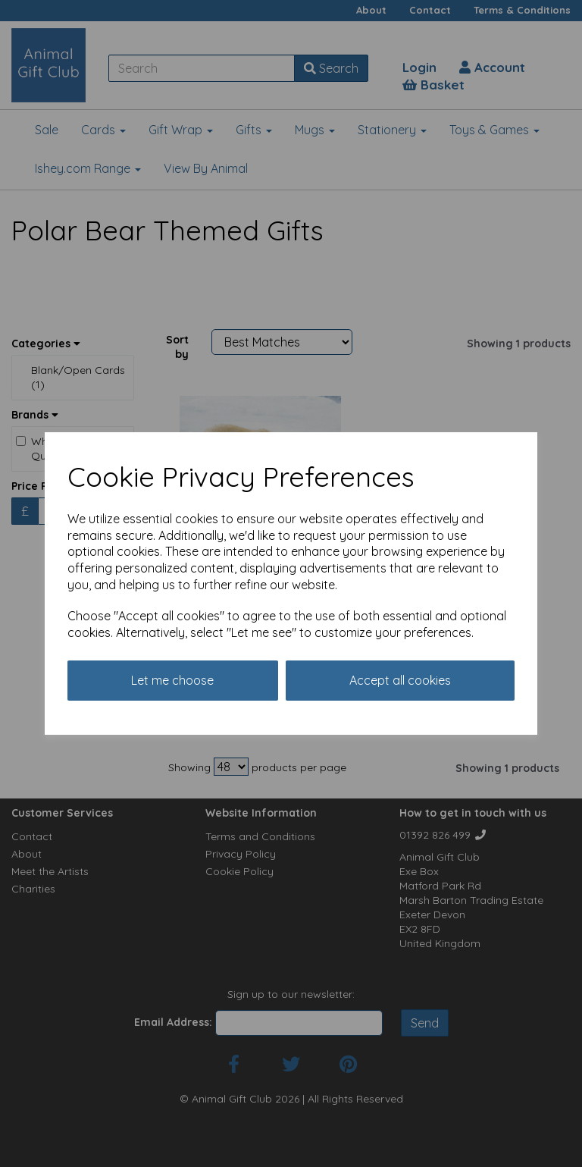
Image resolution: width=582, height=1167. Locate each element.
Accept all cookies (400, 680)
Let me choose (172, 680)
